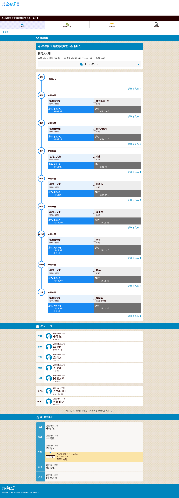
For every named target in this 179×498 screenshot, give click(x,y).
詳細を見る (133, 88)
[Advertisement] (42, 12)
